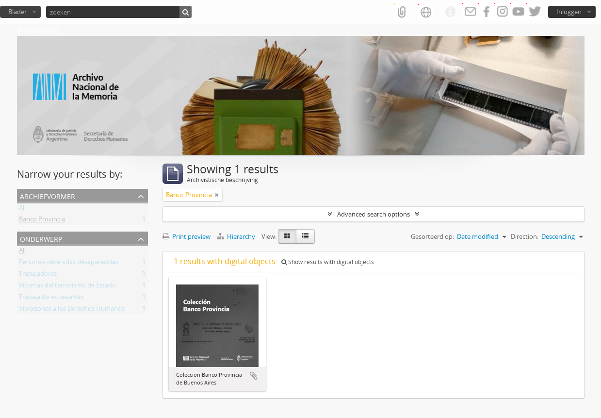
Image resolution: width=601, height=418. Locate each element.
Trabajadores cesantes (51, 298)
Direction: (524, 236)
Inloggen (569, 11)
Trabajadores (38, 275)
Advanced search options (373, 214)
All (22, 209)
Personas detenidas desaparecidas (68, 263)
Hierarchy (237, 236)
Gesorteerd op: (432, 236)
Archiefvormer (47, 195)
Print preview (186, 236)
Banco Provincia (42, 221)
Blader (17, 11)
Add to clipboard (254, 376)
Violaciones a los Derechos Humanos (72, 310)
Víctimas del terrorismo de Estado (67, 287)
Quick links (450, 12)
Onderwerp (41, 238)
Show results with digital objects (327, 262)
